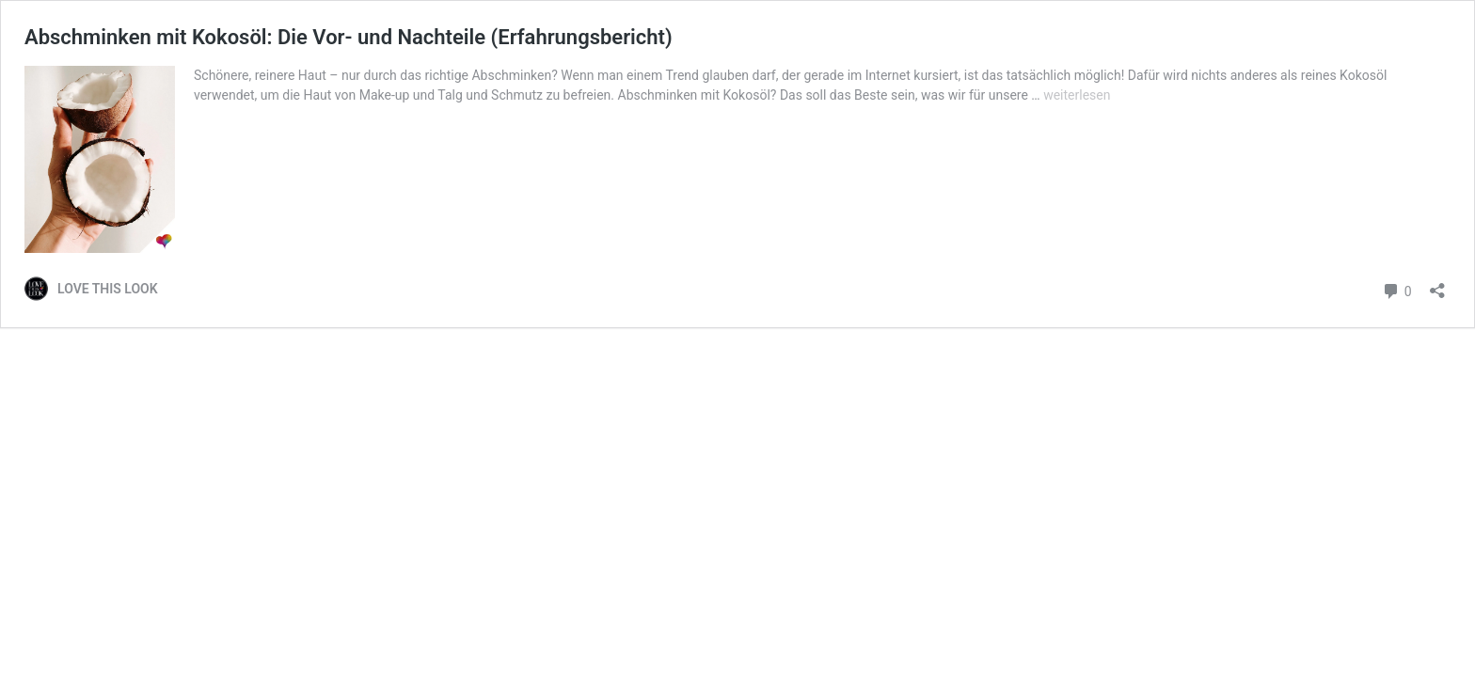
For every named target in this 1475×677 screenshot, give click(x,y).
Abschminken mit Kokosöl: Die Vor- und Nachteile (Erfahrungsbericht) (348, 37)
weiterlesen (1076, 94)
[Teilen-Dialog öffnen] (1437, 284)
